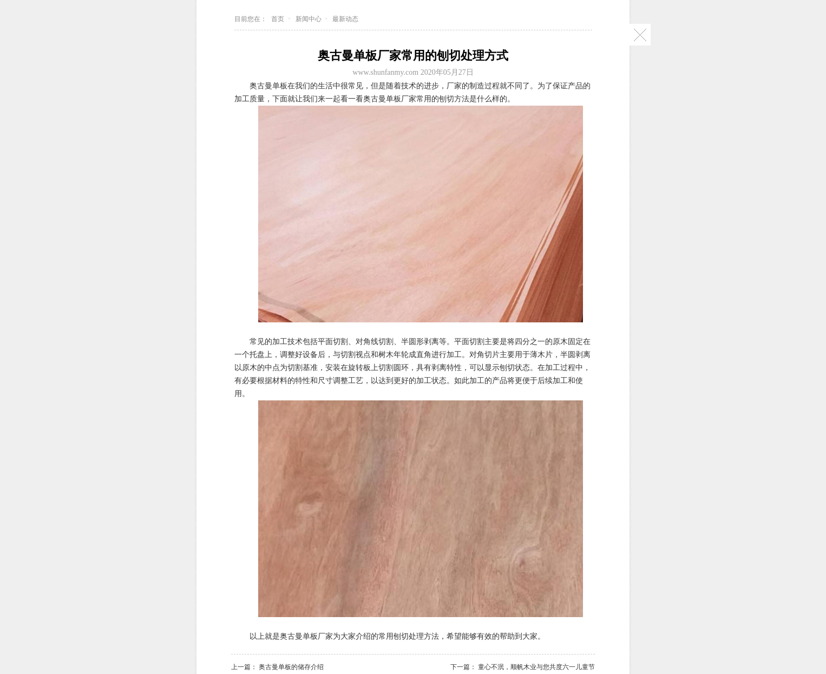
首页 (277, 19)
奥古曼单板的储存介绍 (291, 667)
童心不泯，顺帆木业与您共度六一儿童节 (536, 667)
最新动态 (345, 19)
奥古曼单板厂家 (306, 636)
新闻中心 (309, 19)
